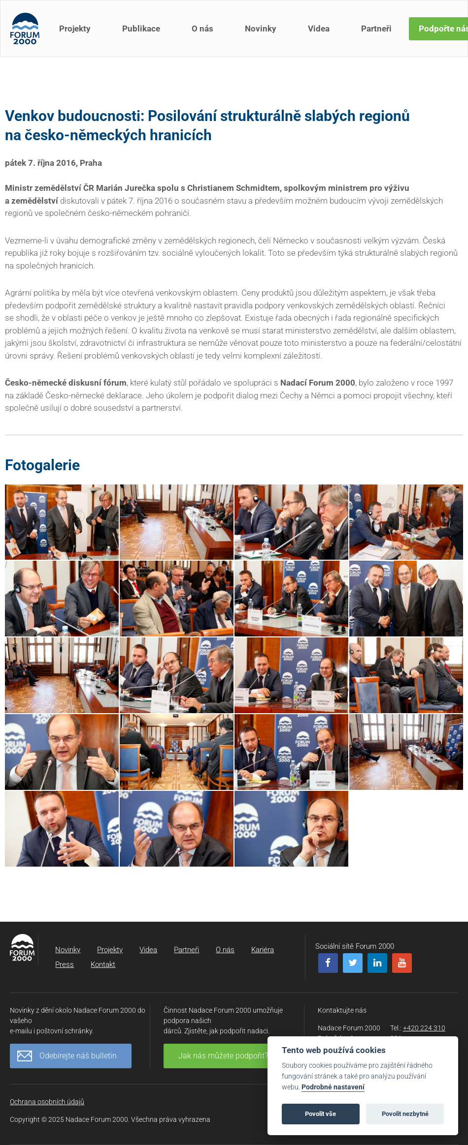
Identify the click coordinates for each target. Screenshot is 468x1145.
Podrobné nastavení (333, 1087)
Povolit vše (320, 1113)
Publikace (141, 28)
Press (64, 964)
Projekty (75, 28)
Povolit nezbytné (405, 1113)
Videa (319, 28)
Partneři (376, 28)
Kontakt (103, 964)
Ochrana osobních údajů (47, 1102)
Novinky (260, 28)
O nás (202, 28)
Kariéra (262, 949)
